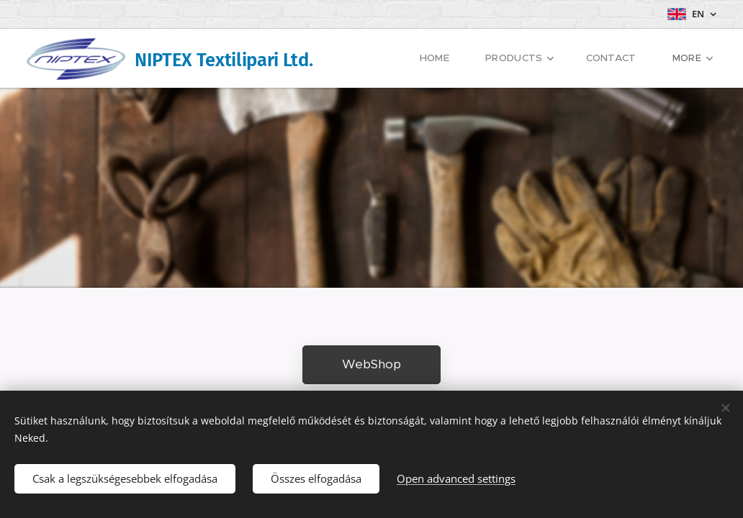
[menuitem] (452, 58)
